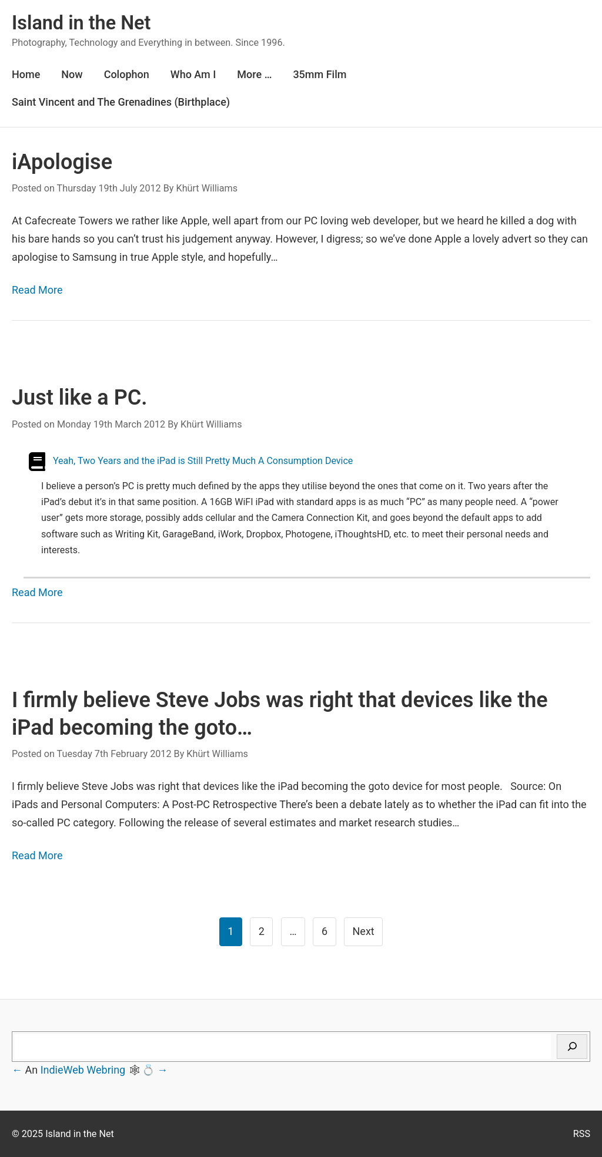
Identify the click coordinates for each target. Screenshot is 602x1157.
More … (254, 74)
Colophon (126, 74)
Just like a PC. (82, 397)
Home (26, 74)
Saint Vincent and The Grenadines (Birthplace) (121, 102)
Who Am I (193, 74)
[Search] (572, 1046)
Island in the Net (81, 23)
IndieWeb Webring (83, 1070)
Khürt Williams (207, 188)
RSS (581, 1133)
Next (363, 931)
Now (71, 74)
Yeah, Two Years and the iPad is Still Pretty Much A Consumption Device (203, 460)
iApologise (62, 162)
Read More (37, 290)
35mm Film (319, 74)
